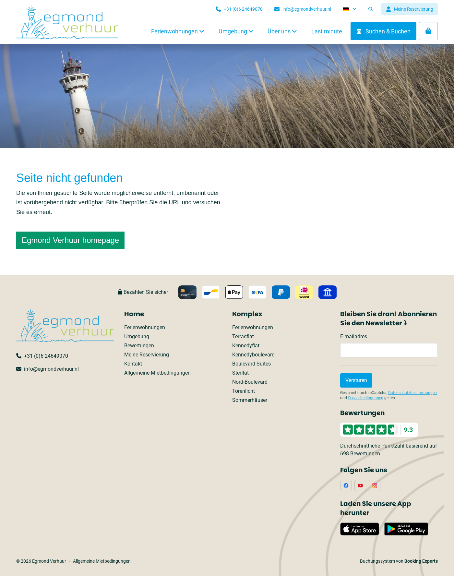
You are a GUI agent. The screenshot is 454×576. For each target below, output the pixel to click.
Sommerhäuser (249, 400)
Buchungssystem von (399, 561)
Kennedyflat (245, 345)
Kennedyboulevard (253, 355)
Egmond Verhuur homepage (70, 240)
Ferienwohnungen (144, 327)
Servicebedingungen (365, 398)
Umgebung (136, 336)
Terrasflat (243, 336)
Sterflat (240, 373)
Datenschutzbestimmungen (412, 392)
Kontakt (133, 364)
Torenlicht (243, 391)
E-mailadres (353, 336)
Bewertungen (139, 345)
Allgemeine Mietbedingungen (157, 373)
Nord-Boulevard (250, 382)
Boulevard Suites (251, 364)
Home (134, 313)
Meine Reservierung (146, 355)
